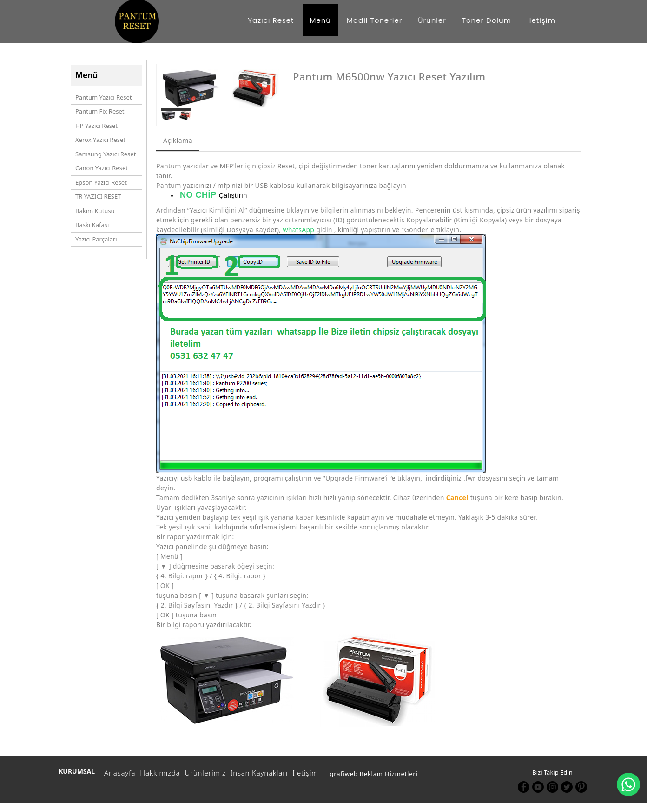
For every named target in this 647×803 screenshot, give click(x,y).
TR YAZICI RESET (98, 196)
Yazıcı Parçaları (96, 239)
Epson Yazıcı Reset (101, 182)
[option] (220, 88)
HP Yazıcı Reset (96, 125)
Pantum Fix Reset (99, 111)
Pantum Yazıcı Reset (103, 97)
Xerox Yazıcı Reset (100, 139)
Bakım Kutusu (95, 211)
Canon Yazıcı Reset (101, 168)
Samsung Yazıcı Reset (105, 154)
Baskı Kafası (92, 225)
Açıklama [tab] (177, 140)
